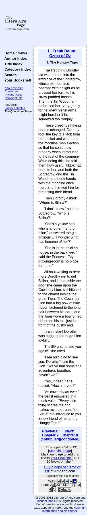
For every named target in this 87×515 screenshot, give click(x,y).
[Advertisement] (60, 23)
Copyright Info (14, 98)
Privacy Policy (14, 94)
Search (9, 75)
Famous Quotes (15, 108)
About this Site (14, 88)
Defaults (65, 489)
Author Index (14, 58)
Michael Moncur (47, 501)
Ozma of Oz (60, 56)
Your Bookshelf (16, 80)
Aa (52, 485)
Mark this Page (60, 451)
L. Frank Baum (61, 51)
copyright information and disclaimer (64, 509)
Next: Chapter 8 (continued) (69, 435)
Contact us (11, 91)
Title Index (12, 64)
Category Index (16, 69)
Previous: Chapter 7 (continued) (50, 435)
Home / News (14, 53)
